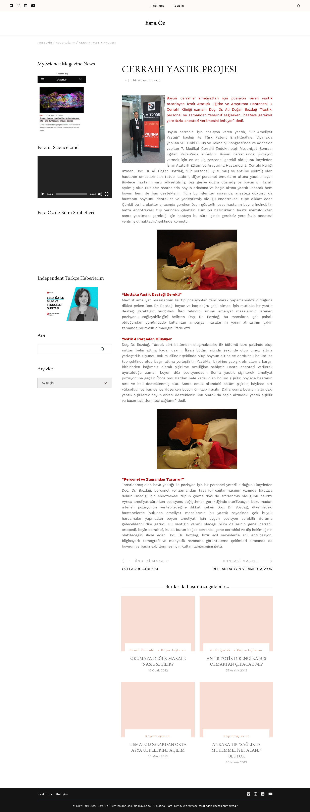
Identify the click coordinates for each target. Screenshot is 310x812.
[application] (75, 177)
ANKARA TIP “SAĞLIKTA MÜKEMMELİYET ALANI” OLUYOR (236, 750)
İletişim (178, 5)
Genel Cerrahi (142, 650)
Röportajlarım (174, 650)
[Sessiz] (100, 194)
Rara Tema (173, 805)
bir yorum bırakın (146, 80)
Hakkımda (157, 5)
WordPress (190, 805)
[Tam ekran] (107, 194)
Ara (41, 335)
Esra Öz (155, 23)
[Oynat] (43, 194)
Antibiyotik (220, 650)
